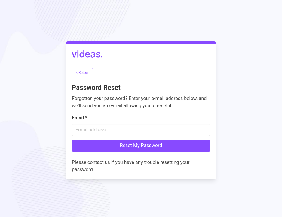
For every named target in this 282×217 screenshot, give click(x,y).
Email (79, 118)
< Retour (82, 73)
